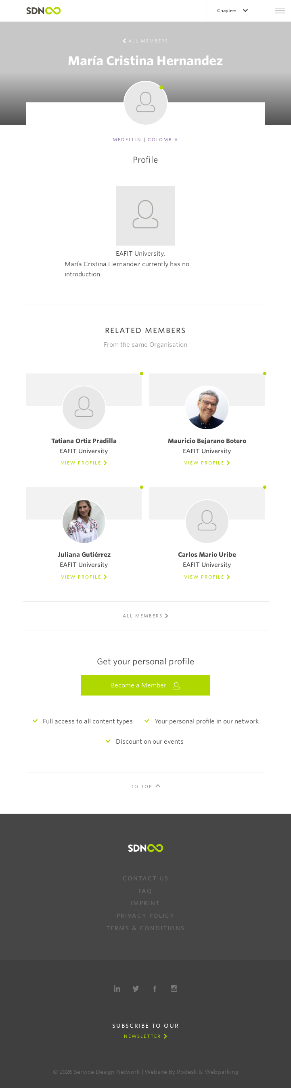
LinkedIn (117, 988)
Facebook (155, 988)
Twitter (136, 988)
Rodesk (187, 1072)
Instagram (174, 988)
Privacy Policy (146, 915)
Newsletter (142, 1036)
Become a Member (145, 685)
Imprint (145, 903)
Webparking (222, 1072)
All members (148, 41)
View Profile (81, 463)
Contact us (146, 878)
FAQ (145, 891)
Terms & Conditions (145, 928)
